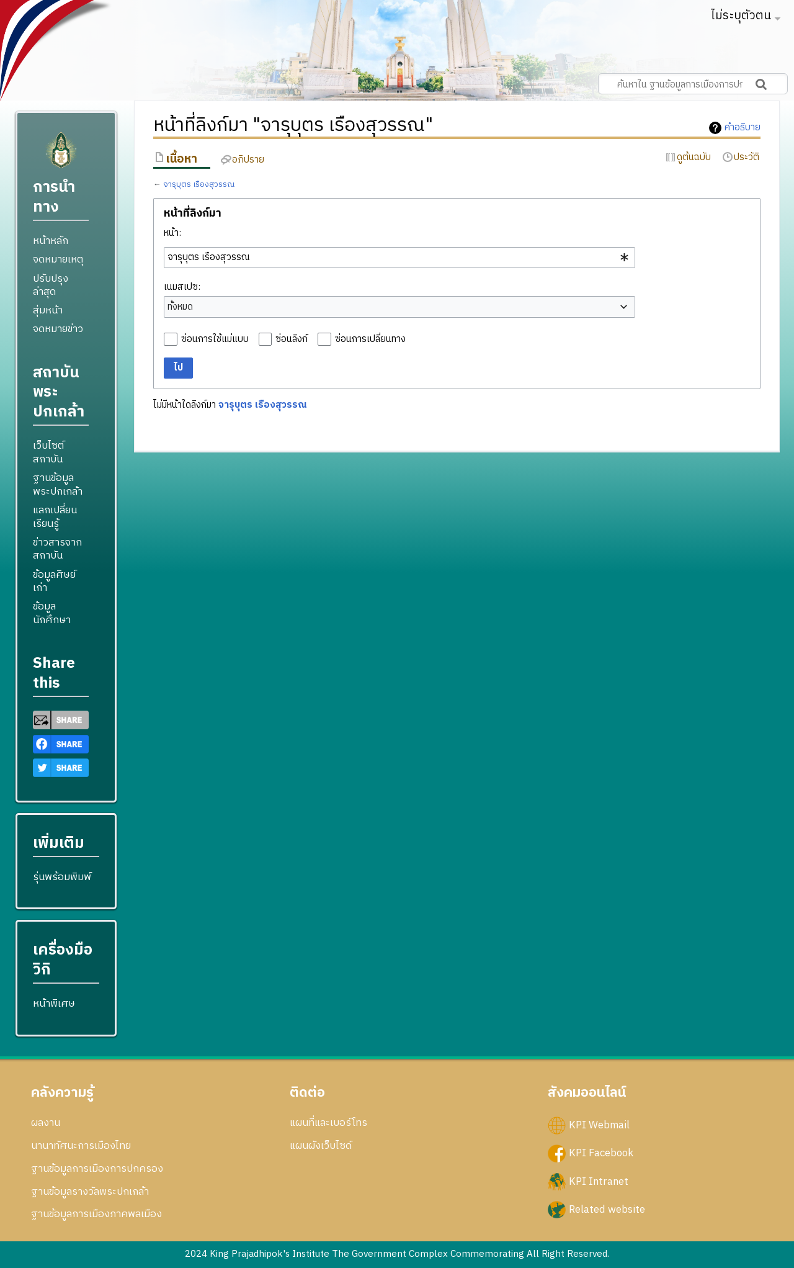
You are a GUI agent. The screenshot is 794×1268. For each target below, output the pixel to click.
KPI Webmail (599, 1125)
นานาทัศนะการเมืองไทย (81, 1145)
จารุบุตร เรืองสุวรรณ (198, 184)
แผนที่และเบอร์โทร (328, 1122)
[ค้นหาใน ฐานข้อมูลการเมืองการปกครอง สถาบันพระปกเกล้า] (693, 84)
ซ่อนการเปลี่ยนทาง (370, 339)
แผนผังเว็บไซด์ (321, 1145)
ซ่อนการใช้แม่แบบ (215, 339)
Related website (607, 1209)
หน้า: (172, 233)
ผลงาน (45, 1122)
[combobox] (399, 257)
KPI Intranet (598, 1181)
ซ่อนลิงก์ (291, 339)
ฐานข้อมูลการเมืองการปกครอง (97, 1168)
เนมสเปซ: (182, 287)
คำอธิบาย (743, 128)
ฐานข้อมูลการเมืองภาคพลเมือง (96, 1214)
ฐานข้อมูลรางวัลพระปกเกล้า (90, 1191)
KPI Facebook (601, 1153)
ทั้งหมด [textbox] (180, 307)
